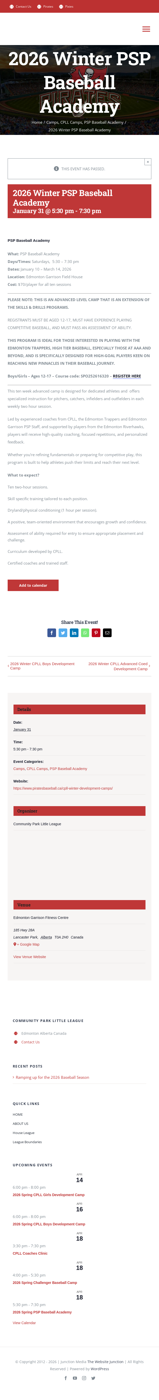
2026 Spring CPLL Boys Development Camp (49, 1224)
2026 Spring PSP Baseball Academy (42, 1312)
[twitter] (93, 1378)
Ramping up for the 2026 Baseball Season (52, 1077)
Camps (19, 769)
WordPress (100, 1368)
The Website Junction (105, 1361)
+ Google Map (28, 944)
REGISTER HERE (127, 376)
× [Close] (148, 162)
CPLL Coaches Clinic (30, 1253)
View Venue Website (30, 957)
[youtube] (75, 1378)
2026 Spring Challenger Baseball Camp (45, 1283)
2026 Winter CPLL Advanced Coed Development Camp (118, 666)
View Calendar (24, 1323)
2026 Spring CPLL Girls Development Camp (49, 1195)
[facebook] (66, 1378)
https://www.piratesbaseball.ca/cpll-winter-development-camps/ (63, 788)
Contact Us (30, 1042)
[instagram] (84, 1378)
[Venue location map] (80, 867)
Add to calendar (33, 585)
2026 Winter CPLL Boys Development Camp (42, 666)
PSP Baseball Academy (68, 769)
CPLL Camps (37, 769)
